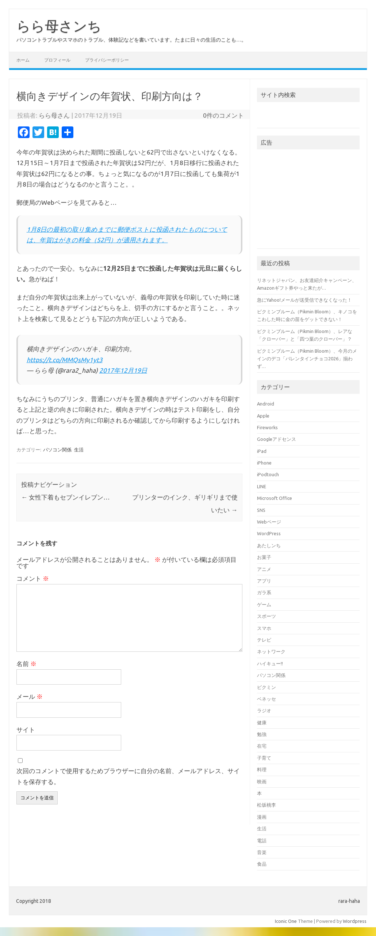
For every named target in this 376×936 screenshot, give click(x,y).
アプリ (264, 580)
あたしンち (269, 545)
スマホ (264, 628)
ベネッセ (266, 698)
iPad (261, 451)
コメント (32, 578)
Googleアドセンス (276, 439)
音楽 (261, 852)
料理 (261, 769)
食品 (261, 863)
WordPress (269, 533)
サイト (25, 729)
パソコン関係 (57, 449)
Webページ (269, 521)
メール (29, 696)
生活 (79, 449)
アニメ (264, 569)
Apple (263, 415)
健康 (261, 722)
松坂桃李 (266, 804)
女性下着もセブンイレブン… (65, 497)
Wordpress (355, 921)
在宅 (261, 745)
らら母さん (54, 115)
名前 (26, 663)
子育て (264, 757)
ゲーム (264, 604)
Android (265, 403)
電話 (261, 840)
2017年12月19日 (123, 370)
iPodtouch (268, 474)
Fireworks (267, 427)
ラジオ (264, 710)
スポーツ (266, 616)
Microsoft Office (274, 498)
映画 (261, 781)
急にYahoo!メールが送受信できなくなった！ (304, 299)
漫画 (261, 816)
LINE (261, 486)
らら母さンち (58, 26)
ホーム (23, 60)
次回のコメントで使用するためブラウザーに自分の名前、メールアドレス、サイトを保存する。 (128, 776)
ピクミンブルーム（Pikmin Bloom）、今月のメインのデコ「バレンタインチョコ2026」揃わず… (307, 358)
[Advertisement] (308, 201)
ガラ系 (264, 592)
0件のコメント (223, 115)
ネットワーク (271, 651)
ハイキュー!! (270, 663)
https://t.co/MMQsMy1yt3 (65, 359)
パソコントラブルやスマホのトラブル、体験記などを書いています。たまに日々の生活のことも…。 (131, 40)
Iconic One (286, 921)
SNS (261, 510)
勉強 (261, 734)
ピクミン (266, 687)
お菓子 (264, 557)
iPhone (264, 462)
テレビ (264, 639)
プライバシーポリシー (107, 60)
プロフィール (57, 60)
